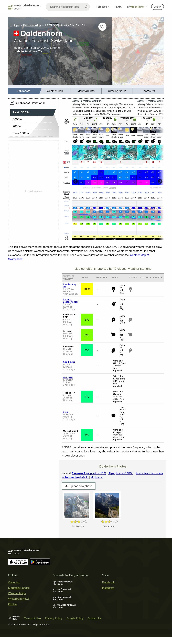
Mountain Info (86, 91)
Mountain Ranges (19, 588)
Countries (14, 582)
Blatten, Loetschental (70, 300)
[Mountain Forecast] (24, 6)
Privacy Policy (53, 618)
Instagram (108, 588)
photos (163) (89, 473)
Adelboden (69, 362)
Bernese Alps (32, 25)
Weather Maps (17, 593)
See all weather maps (67, 152)
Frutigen (68, 377)
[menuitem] (23, 91)
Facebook (108, 582)
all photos (97, 477)
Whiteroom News (18, 598)
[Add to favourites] (102, 27)
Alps (16, 25)
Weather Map (55, 91)
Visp (65, 412)
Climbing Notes (117, 91)
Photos (119, 6)
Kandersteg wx (70, 285)
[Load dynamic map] (138, 52)
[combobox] (68, 7)
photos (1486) (120, 473)
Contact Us (94, 618)
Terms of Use (32, 618)
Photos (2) (148, 91)
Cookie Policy (75, 618)
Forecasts (103, 6)
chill (66, 183)
